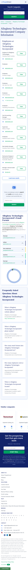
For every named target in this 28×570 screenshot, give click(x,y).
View (21, 53)
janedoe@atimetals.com (9, 263)
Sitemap (3, 511)
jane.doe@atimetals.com (9, 238)
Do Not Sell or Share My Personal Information (13, 506)
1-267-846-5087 (6, 528)
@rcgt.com (7, 172)
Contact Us (4, 501)
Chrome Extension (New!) (7, 497)
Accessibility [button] (5, 565)
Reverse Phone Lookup (7, 492)
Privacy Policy (9, 459)
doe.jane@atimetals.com (9, 257)
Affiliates (3, 478)
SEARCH (14, 16)
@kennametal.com (9, 97)
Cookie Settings (5, 568)
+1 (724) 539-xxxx (9, 100)
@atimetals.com (9, 59)
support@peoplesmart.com (9, 525)
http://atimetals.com (10, 319)
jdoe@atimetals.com (8, 250)
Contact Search (5, 485)
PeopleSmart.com (10, 461)
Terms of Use (4, 562)
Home (2, 22)
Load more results (14, 178)
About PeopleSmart (6, 475)
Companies (8, 22)
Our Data (3, 489)
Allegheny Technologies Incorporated (13, 22)
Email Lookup (4, 494)
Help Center (4, 504)
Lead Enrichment (5, 487)
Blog (2, 480)
